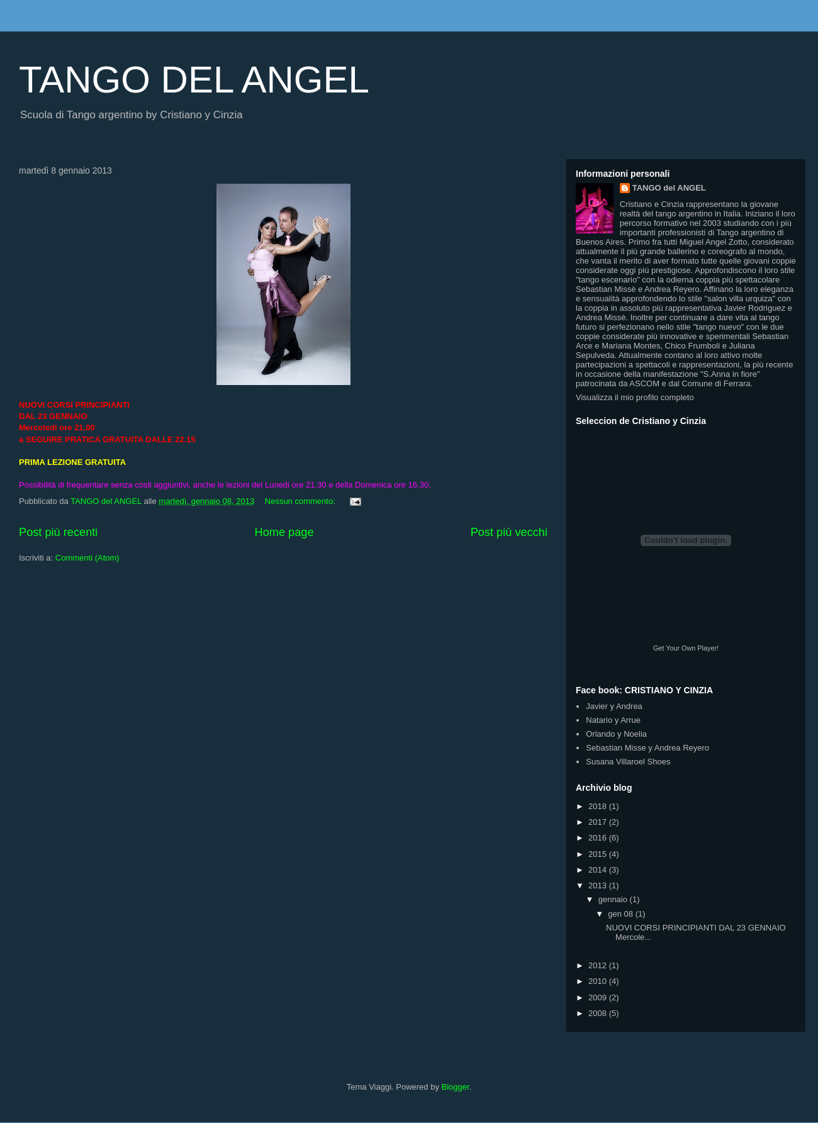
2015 (598, 854)
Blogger (455, 1087)
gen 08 (621, 914)
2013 (598, 885)
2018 (598, 806)
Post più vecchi (509, 532)
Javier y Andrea (614, 706)
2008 (598, 1013)
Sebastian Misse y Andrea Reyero (647, 747)
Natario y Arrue (613, 720)
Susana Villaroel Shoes (628, 761)
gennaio (614, 899)
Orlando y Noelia (616, 734)
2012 (598, 965)
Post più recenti (58, 532)
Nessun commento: (301, 501)
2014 (598, 869)
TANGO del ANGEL (669, 188)
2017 (598, 822)
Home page (284, 532)
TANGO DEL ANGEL (194, 80)
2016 (598, 837)
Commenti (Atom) (87, 557)
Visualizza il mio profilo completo (635, 397)
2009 (598, 997)
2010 (598, 981)
